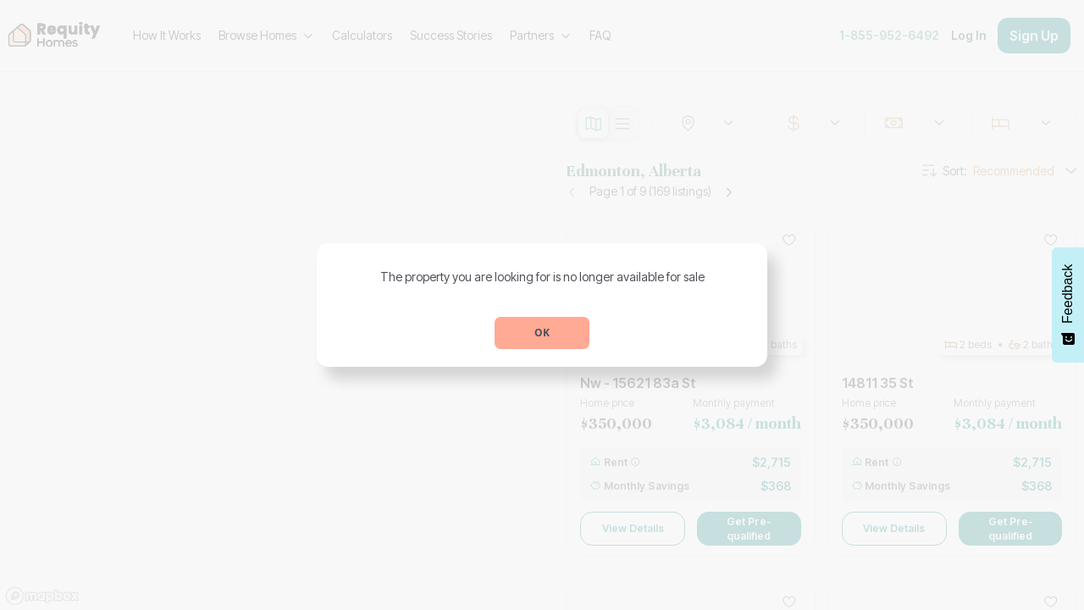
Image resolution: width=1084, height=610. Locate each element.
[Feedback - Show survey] (1068, 305)
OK (542, 332)
